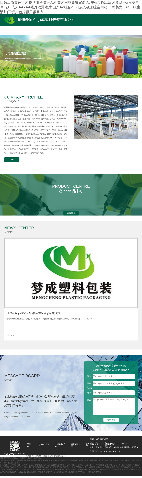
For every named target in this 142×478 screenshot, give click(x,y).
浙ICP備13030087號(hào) (76, 457)
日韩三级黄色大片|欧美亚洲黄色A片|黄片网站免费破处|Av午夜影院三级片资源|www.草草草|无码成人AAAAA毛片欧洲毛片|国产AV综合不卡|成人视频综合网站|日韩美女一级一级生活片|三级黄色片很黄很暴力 (70, 7)
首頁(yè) (29, 447)
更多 (12, 159)
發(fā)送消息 (111, 421)
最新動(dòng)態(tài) (92, 447)
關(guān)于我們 (44, 447)
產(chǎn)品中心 (60, 447)
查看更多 (71, 213)
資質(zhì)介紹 (75, 447)
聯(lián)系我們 (109, 447)
